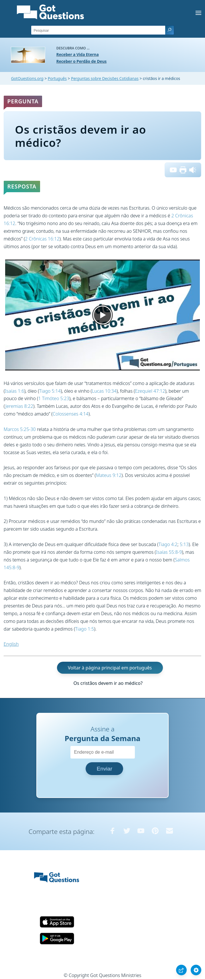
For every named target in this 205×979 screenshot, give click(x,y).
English (11, 644)
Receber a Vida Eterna (77, 54)
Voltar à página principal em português (110, 668)
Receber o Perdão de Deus (81, 61)
